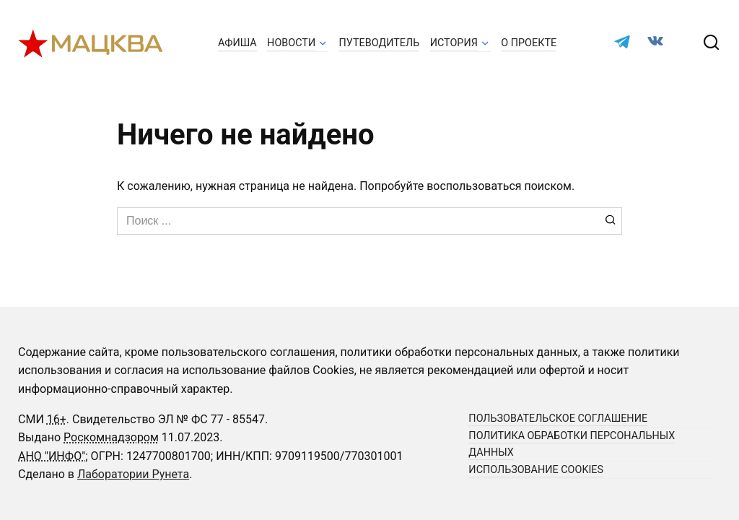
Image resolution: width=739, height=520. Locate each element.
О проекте (528, 43)
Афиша (237, 43)
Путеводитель (379, 43)
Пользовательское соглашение (557, 418)
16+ (56, 419)
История (454, 43)
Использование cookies (535, 470)
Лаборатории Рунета (133, 474)
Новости (291, 43)
